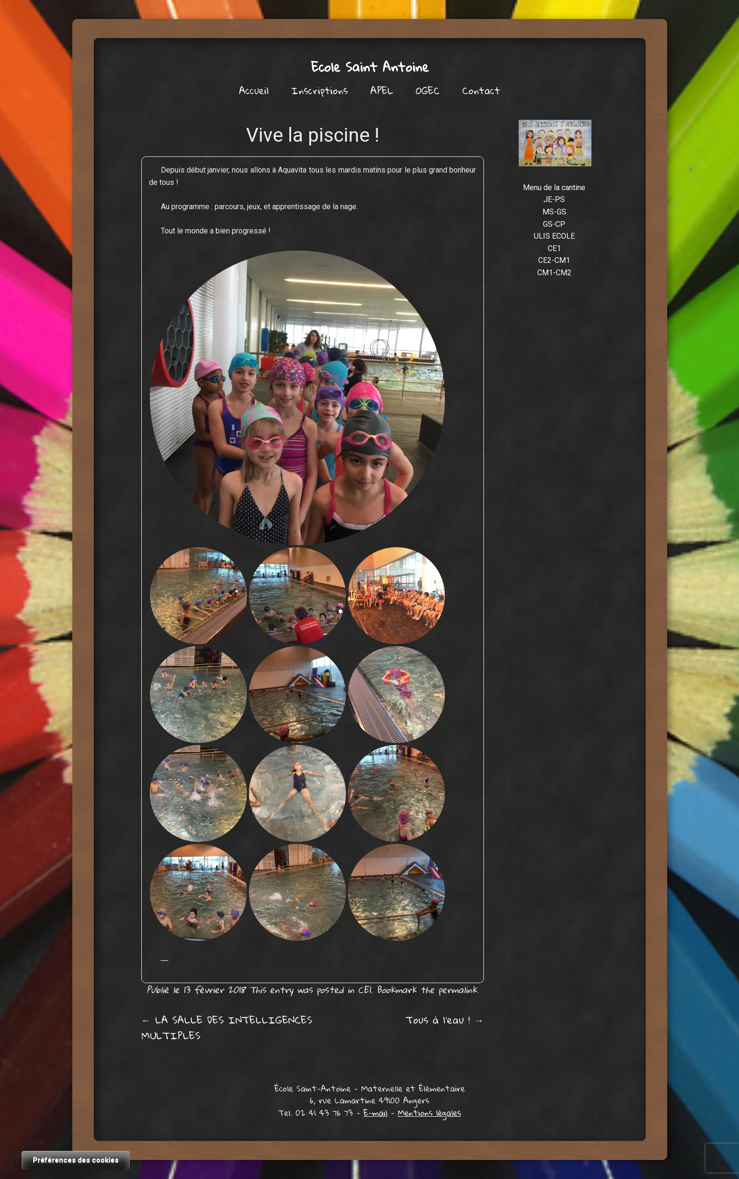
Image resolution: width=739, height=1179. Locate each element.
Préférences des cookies (75, 1160)
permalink (457, 989)
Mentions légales (429, 1112)
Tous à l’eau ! (444, 1019)
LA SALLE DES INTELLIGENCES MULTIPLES (226, 1027)
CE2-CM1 (554, 260)
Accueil (254, 90)
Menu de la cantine (554, 187)
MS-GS (554, 211)
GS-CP (554, 224)
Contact (481, 90)
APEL (382, 90)
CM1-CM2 (554, 272)
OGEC (428, 90)
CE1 (364, 989)
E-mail (375, 1112)
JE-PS (554, 199)
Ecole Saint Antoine (370, 66)
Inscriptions (319, 90)
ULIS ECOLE (554, 236)
